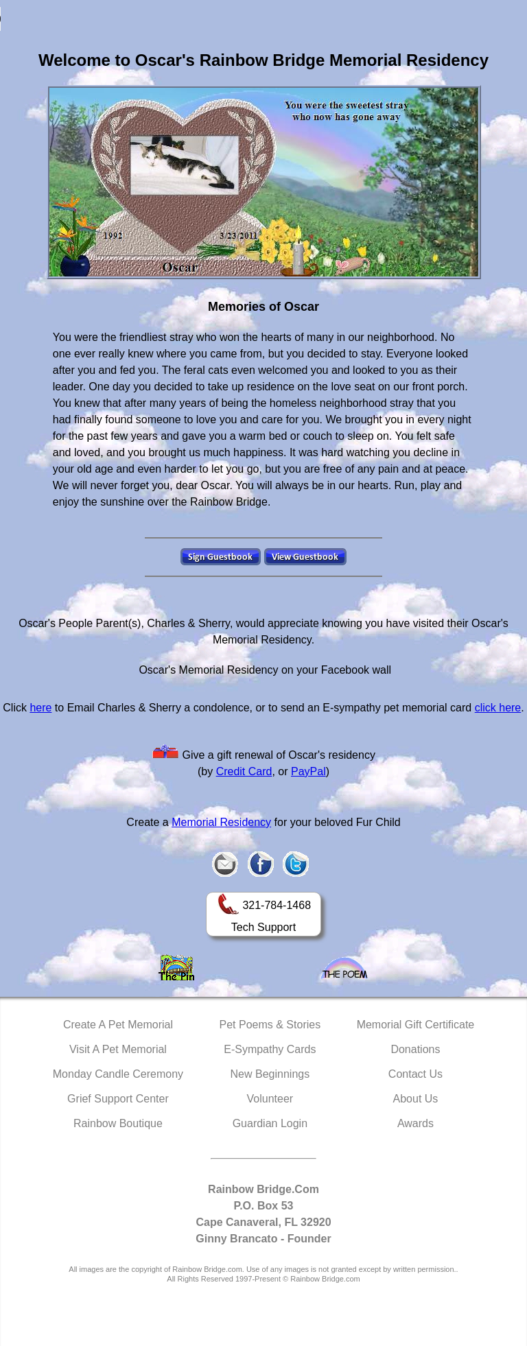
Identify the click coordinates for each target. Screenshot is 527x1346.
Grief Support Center (118, 1099)
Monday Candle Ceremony (118, 1074)
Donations (415, 1049)
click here (498, 707)
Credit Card (244, 771)
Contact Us (415, 1074)
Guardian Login (270, 1123)
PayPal (308, 771)
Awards (415, 1123)
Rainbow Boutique (118, 1123)
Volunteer (270, 1099)
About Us (415, 1099)
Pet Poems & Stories (270, 1024)
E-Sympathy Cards (270, 1049)
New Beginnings (270, 1074)
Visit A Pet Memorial (118, 1049)
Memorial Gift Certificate (416, 1024)
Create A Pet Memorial (118, 1024)
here (40, 707)
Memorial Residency (221, 822)
